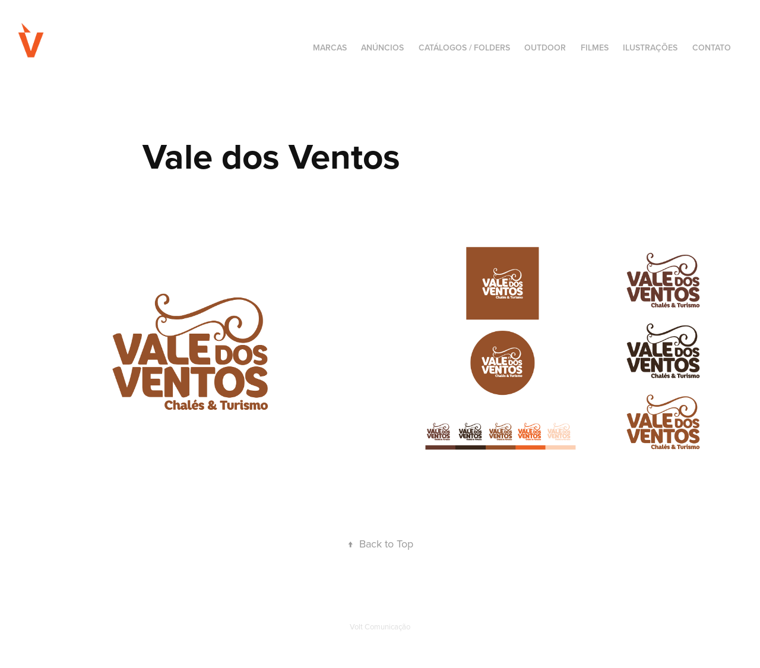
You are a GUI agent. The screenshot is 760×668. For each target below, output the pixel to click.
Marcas (330, 47)
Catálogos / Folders (464, 47)
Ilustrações (650, 47)
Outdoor (545, 47)
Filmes (595, 47)
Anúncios (382, 47)
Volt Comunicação (380, 626)
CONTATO (711, 47)
